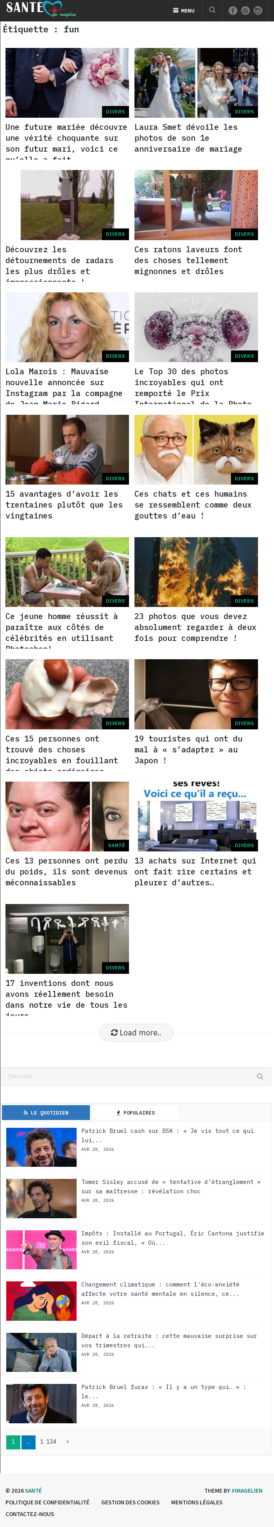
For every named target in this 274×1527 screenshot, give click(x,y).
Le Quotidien (46, 1112)
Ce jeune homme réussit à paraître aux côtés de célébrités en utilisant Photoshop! (61, 632)
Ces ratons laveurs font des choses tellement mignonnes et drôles (188, 260)
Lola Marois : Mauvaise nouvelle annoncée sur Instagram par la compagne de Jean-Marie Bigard (64, 387)
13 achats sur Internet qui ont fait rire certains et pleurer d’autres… (195, 871)
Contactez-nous (29, 1514)
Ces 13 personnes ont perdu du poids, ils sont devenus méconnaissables (66, 871)
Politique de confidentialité (47, 1502)
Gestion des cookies (130, 1502)
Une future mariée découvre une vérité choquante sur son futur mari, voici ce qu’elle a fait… (66, 143)
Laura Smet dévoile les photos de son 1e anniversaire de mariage (188, 138)
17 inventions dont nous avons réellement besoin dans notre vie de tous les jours (66, 999)
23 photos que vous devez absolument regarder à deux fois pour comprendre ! (195, 627)
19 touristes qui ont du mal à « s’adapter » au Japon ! (188, 749)
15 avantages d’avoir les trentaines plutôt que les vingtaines (64, 504)
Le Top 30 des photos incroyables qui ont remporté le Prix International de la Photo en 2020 (193, 393)
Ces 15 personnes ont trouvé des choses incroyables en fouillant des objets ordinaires (61, 755)
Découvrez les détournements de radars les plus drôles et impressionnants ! (59, 265)
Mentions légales (196, 1502)
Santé (33, 1490)
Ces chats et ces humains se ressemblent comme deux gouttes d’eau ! (193, 504)
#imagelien (247, 1490)
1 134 (48, 1441)
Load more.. (136, 1032)
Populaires (135, 1112)
